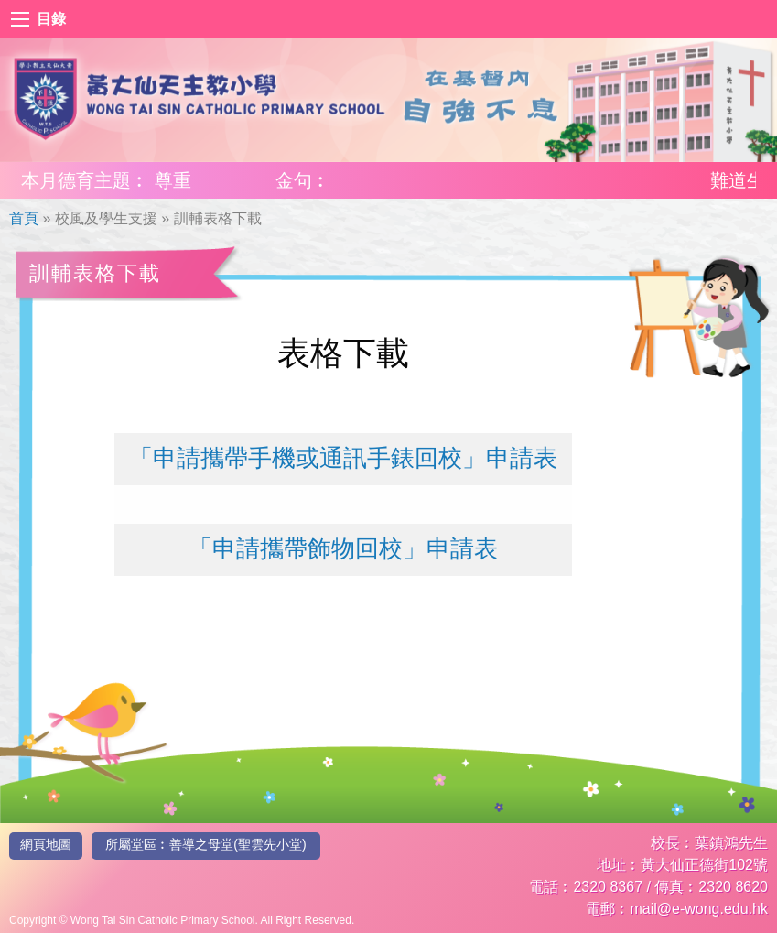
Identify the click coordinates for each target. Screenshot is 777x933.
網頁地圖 (45, 844)
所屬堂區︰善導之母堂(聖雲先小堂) (205, 844)
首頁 (23, 218)
